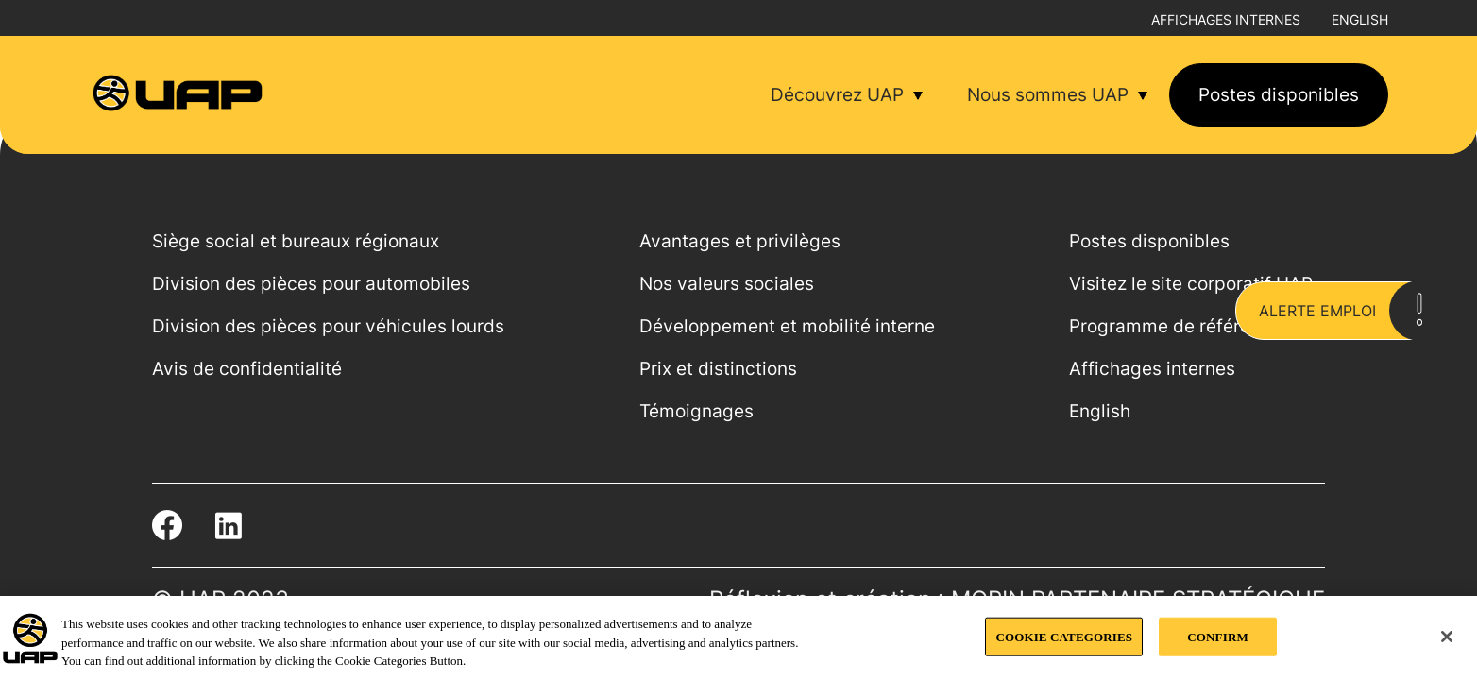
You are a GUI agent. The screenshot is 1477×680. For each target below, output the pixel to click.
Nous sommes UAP (1048, 95)
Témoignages (696, 411)
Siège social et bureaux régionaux (295, 241)
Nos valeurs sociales (726, 284)
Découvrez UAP (837, 95)
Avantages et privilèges (739, 241)
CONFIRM (1217, 636)
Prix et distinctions (718, 369)
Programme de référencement (1197, 326)
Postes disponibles (1278, 95)
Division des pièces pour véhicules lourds (328, 326)
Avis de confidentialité (247, 369)
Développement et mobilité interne (787, 326)
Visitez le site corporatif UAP (1191, 284)
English (1360, 19)
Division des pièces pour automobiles (311, 284)
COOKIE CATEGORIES (1063, 636)
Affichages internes (1225, 19)
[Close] (1447, 636)
